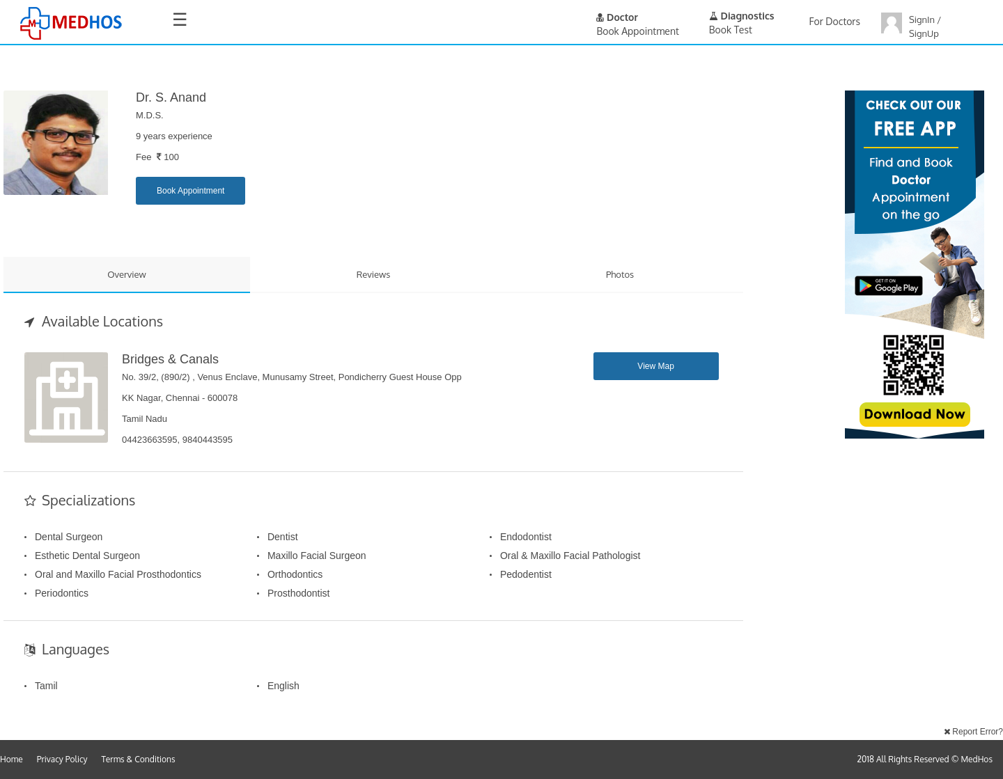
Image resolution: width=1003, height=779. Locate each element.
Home (11, 759)
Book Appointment (190, 191)
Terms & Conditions (139, 759)
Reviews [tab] (374, 274)
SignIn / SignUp (925, 26)
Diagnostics (742, 16)
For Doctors (834, 21)
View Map (655, 366)
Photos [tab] (620, 274)
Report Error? (973, 732)
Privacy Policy (62, 759)
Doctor (617, 17)
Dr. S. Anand (171, 97)
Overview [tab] (126, 274)
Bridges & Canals (170, 359)
